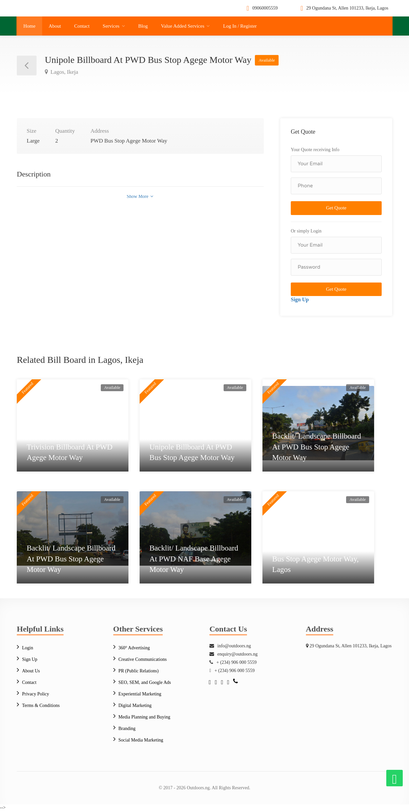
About (55, 26)
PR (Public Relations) (139, 670)
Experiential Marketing (140, 693)
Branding (127, 728)
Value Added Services (182, 26)
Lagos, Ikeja (63, 72)
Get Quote (336, 207)
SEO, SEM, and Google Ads (145, 682)
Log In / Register (240, 26)
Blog (143, 26)
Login (27, 647)
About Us (31, 670)
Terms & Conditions (41, 705)
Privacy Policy (35, 693)
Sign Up (300, 299)
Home (29, 26)
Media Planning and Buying (145, 717)
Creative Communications (143, 659)
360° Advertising (134, 647)
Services (111, 26)
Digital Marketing (135, 705)
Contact (82, 26)
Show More (140, 196)
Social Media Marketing (141, 740)
